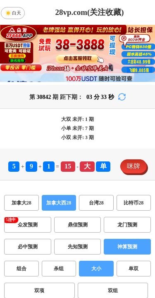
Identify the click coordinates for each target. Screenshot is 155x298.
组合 (21, 269)
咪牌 (133, 166)
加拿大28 (21, 203)
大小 (96, 269)
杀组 (59, 269)
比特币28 (133, 203)
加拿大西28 (58, 203)
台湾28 (96, 203)
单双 (133, 269)
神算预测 (127, 247)
